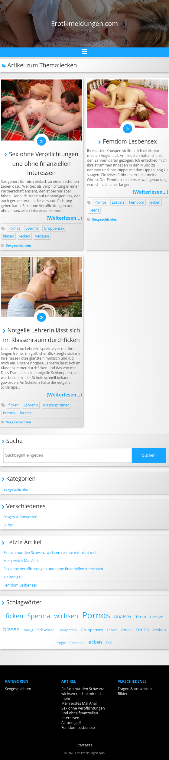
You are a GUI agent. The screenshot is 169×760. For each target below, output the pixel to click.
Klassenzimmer (56, 405)
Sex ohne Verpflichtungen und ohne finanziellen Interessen (43, 163)
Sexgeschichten (18, 245)
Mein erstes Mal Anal (21, 560)
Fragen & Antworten (20, 516)
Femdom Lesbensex (130, 141)
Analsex (123, 616)
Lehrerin (31, 405)
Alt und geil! (13, 577)
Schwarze (45, 629)
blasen (8, 236)
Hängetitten (67, 630)
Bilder (8, 525)
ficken (13, 405)
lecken (24, 236)
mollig (28, 630)
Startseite (84, 745)
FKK (109, 642)
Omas (126, 629)
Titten (140, 616)
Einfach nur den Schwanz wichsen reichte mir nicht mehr (51, 552)
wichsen (42, 236)
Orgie (61, 642)
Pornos (14, 228)
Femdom (136, 202)
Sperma (32, 228)
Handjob (156, 617)
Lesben (118, 202)
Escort (112, 630)
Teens (94, 210)
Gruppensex (54, 228)
